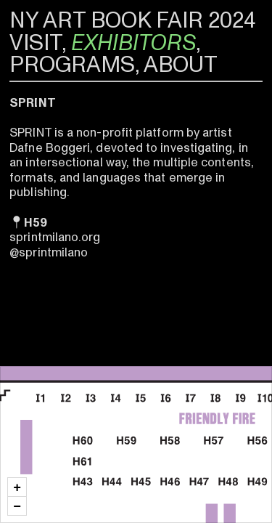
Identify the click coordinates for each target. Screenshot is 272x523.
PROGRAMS (72, 64)
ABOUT (181, 64)
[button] (17, 487)
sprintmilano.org (54, 237)
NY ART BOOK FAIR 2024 (132, 20)
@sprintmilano (48, 252)
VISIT (35, 43)
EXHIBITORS (133, 43)
